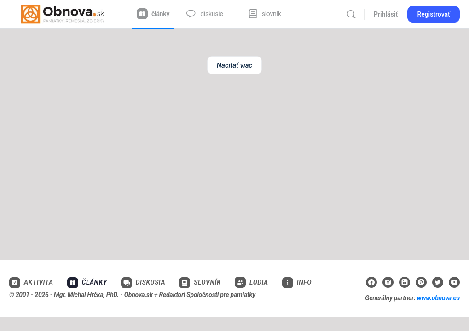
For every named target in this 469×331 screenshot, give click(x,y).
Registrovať (433, 14)
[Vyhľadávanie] (351, 14)
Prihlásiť (386, 14)
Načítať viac (234, 65)
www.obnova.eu (438, 298)
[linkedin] (404, 282)
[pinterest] (421, 282)
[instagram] (388, 282)
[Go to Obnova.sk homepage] (62, 13)
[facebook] (371, 282)
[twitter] (437, 282)
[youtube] (454, 282)
